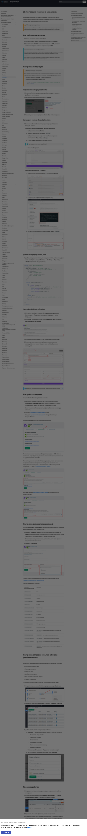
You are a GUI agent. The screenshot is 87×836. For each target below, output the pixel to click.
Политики (29, 827)
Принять (6, 832)
